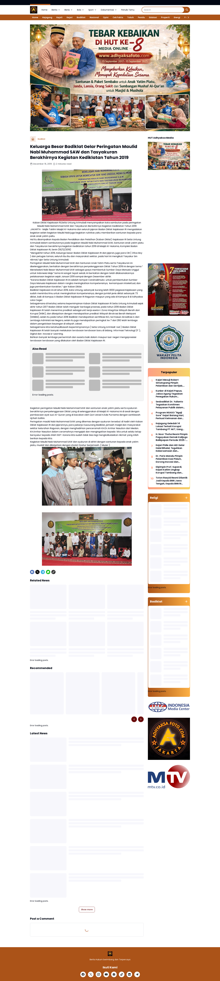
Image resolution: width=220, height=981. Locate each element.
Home (44, 9)
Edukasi (153, 17)
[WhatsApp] (48, 572)
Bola (80, 9)
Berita (56, 9)
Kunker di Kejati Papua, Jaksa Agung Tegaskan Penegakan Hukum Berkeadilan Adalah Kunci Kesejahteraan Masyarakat (171, 393)
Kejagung (47, 17)
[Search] (163, 10)
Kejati (59, 17)
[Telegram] (43, 572)
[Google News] (114, 974)
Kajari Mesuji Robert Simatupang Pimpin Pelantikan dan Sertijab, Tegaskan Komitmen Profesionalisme (169, 383)
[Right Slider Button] (187, 17)
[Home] (33, 139)
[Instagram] (98, 974)
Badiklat (81, 17)
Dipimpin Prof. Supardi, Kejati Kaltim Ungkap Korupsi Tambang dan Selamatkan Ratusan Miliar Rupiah (171, 470)
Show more (87, 909)
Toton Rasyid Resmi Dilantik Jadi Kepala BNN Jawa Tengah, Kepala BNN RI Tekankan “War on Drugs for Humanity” (171, 480)
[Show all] (186, 497)
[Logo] (110, 953)
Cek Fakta (118, 17)
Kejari (70, 17)
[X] (37, 572)
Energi (177, 17)
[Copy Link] (53, 572)
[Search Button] (187, 10)
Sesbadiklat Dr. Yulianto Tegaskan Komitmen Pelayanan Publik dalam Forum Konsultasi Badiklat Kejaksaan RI (171, 404)
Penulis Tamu (127, 9)
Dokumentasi (109, 9)
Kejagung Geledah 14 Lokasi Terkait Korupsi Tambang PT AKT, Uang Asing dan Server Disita (169, 426)
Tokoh (130, 17)
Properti (165, 17)
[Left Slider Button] (134, 719)
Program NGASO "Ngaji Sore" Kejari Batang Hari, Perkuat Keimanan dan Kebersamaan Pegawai (170, 415)
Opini (105, 17)
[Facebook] (32, 572)
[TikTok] (121, 974)
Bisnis (69, 9)
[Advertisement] (169, 217)
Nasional (94, 17)
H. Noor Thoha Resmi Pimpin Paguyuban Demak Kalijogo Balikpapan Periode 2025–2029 (172, 437)
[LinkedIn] (129, 974)
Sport (92, 9)
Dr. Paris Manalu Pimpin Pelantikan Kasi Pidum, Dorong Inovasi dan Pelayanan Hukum (169, 459)
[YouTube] (106, 974)
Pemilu (141, 17)
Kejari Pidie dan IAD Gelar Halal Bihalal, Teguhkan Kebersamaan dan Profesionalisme (170, 448)
